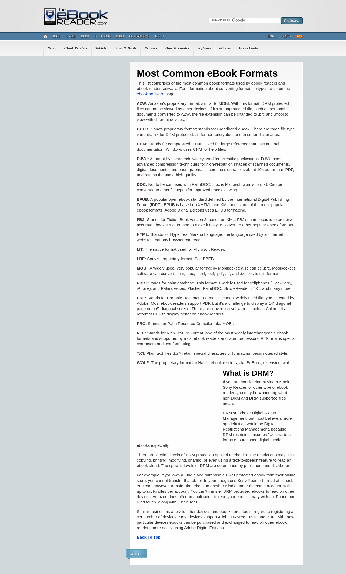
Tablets (101, 48)
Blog (57, 36)
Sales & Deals (126, 48)
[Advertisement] (177, 404)
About (159, 36)
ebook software (150, 94)
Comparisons (139, 36)
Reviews (150, 48)
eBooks (225, 48)
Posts (286, 36)
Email (272, 36)
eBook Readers (75, 48)
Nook (85, 36)
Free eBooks (248, 48)
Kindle (71, 36)
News (51, 48)
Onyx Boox (102, 36)
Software (204, 48)
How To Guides (177, 48)
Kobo (120, 36)
